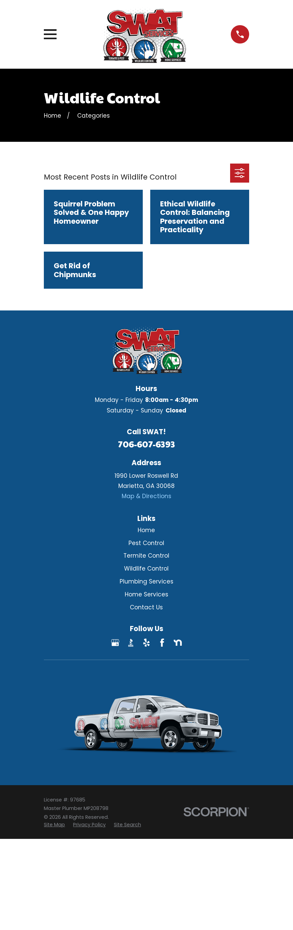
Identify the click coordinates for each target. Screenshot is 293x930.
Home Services (146, 594)
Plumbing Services (146, 581)
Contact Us (146, 607)
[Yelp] (146, 643)
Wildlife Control (146, 568)
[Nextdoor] (178, 643)
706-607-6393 (146, 444)
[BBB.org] (131, 643)
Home (146, 530)
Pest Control (146, 543)
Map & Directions (146, 496)
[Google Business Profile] (115, 643)
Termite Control (146, 556)
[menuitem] (54, 825)
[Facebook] (162, 643)
